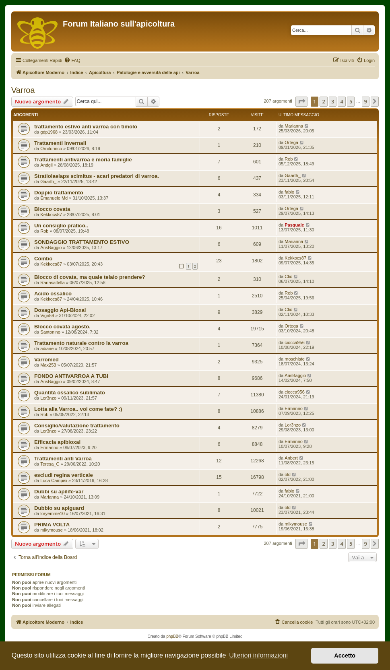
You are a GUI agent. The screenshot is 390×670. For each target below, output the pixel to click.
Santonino (50, 332)
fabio (289, 192)
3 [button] (332, 101)
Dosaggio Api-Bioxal (60, 310)
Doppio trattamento (58, 193)
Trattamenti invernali (60, 143)
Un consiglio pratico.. (61, 226)
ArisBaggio (51, 247)
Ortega (291, 142)
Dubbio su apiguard (59, 508)
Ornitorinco (51, 148)
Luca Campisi (53, 480)
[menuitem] (72, 60)
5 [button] (350, 101)
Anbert (291, 458)
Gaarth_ (48, 181)
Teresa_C (49, 464)
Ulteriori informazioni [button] (258, 655)
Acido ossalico (53, 294)
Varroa (23, 90)
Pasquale (294, 225)
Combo (43, 259)
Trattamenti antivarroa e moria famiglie (83, 160)
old (288, 474)
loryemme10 (52, 513)
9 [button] (365, 101)
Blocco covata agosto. (62, 327)
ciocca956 (295, 342)
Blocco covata (52, 209)
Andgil (46, 165)
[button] (301, 101)
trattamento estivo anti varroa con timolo (85, 127)
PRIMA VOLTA (52, 525)
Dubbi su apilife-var (58, 492)
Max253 (48, 365)
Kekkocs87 (51, 214)
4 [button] (341, 101)
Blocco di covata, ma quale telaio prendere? (89, 277)
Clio (288, 276)
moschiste (295, 359)
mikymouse (51, 530)
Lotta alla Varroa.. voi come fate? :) (78, 409)
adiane (47, 348)
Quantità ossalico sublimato (69, 393)
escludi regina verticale (63, 475)
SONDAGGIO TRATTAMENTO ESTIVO (81, 242)
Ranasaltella (52, 282)
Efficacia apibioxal (57, 442)
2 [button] (323, 101)
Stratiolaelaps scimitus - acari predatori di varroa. (96, 176)
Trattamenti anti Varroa (63, 459)
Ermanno (294, 408)
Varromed (46, 360)
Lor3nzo (48, 398)
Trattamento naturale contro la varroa (81, 343)
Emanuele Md (54, 198)
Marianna (294, 126)
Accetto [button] (344, 655)
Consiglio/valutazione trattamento (77, 426)
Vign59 (47, 315)
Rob (289, 159)
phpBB (172, 636)
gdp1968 (49, 132)
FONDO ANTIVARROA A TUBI (71, 376)
